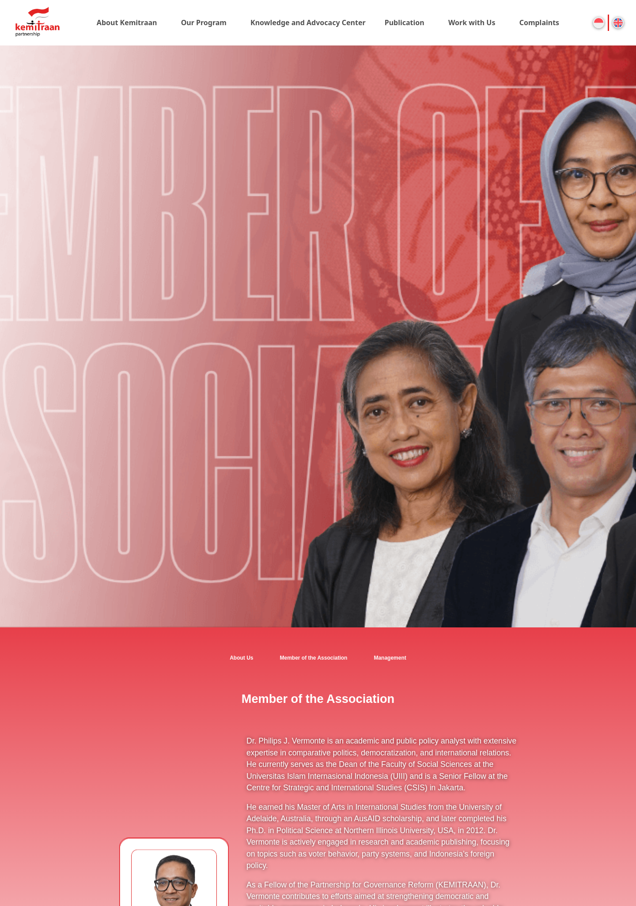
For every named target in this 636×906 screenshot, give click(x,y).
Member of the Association (314, 658)
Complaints (539, 22)
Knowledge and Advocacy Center (308, 22)
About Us (241, 658)
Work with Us (472, 22)
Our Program (204, 22)
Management (390, 658)
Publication (404, 22)
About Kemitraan (127, 22)
